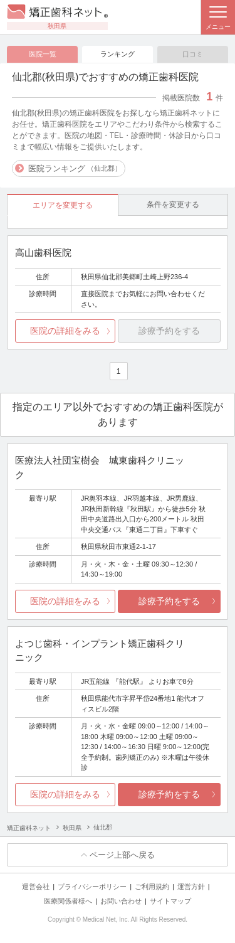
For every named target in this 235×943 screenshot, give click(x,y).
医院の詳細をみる (65, 331)
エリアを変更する (63, 205)
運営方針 (191, 886)
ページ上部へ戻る (122, 855)
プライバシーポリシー (92, 886)
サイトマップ (170, 901)
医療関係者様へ (68, 901)
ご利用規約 (152, 886)
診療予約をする (169, 601)
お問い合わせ (121, 901)
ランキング (117, 54)
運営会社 (36, 886)
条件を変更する (173, 204)
